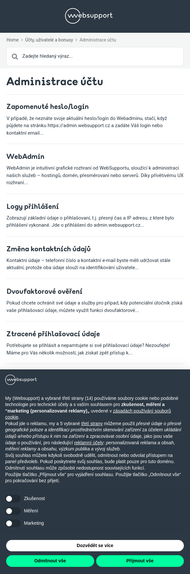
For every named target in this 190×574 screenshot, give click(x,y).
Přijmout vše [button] (139, 560)
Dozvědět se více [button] (95, 545)
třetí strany (92, 423)
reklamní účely (88, 442)
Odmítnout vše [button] (50, 560)
